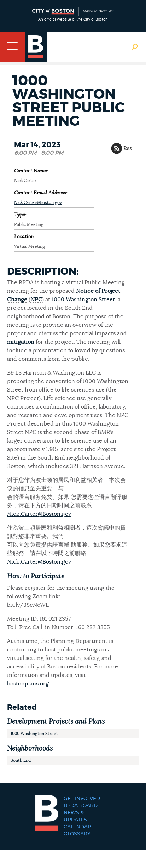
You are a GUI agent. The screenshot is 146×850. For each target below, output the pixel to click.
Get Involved (82, 798)
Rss (127, 148)
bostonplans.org (28, 683)
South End (21, 760)
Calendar (77, 827)
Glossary (77, 834)
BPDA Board (81, 805)
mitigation (20, 342)
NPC (36, 299)
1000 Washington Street (83, 299)
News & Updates (75, 816)
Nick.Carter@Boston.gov (38, 202)
